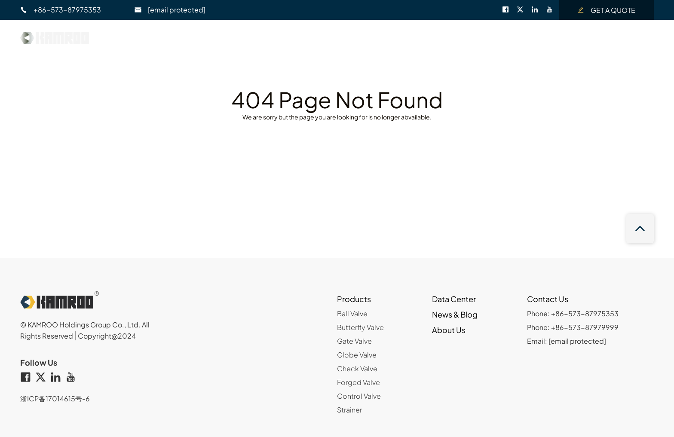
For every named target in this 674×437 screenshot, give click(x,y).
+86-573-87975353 (60, 9)
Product (317, 35)
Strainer (349, 409)
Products (354, 299)
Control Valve (359, 395)
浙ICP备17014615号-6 (55, 398)
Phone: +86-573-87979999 (573, 327)
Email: (566, 340)
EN (630, 35)
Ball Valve (352, 313)
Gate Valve (354, 340)
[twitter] (524, 10)
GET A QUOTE (606, 10)
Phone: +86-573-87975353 (573, 313)
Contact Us (572, 35)
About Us (511, 35)
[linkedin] (538, 10)
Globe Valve (357, 354)
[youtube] (552, 10)
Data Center (378, 35)
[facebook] (509, 10)
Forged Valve (358, 382)
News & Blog (447, 35)
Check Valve (357, 368)
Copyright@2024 (107, 335)
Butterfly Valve (360, 327)
